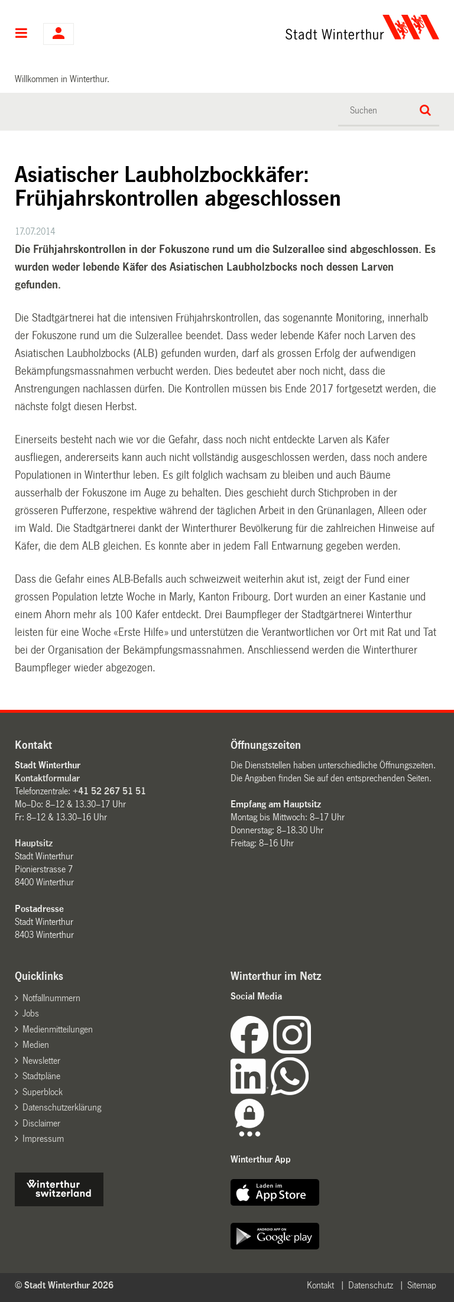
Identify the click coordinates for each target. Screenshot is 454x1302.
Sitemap (421, 1285)
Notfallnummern (51, 998)
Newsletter (41, 1061)
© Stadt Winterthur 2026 (64, 1285)
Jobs (30, 1013)
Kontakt (320, 1285)
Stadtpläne (41, 1076)
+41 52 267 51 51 (109, 791)
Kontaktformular (47, 778)
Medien (35, 1045)
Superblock (42, 1092)
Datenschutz (370, 1285)
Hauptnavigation (21, 34)
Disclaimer (41, 1123)
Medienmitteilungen (57, 1029)
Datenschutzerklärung (61, 1107)
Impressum (43, 1139)
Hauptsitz (34, 843)
